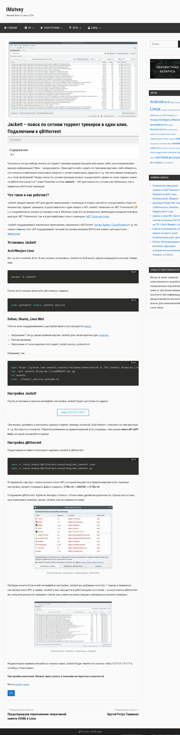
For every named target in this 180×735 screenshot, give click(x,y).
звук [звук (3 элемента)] (166, 139)
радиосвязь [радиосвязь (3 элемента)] (162, 152)
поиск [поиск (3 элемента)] (153, 152)
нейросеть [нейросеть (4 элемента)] (155, 148)
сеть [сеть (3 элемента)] (152, 158)
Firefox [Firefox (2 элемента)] (177, 102)
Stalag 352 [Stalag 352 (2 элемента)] (159, 115)
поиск (26, 684)
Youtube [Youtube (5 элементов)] (154, 119)
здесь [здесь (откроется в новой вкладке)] (87, 326)
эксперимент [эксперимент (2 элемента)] (168, 163)
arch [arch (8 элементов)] (167, 102)
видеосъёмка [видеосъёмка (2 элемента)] (165, 134)
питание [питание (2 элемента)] (171, 148)
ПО (11, 693)
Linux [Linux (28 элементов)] (155, 109)
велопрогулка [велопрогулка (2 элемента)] (172, 130)
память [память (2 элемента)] (165, 148)
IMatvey (15, 9)
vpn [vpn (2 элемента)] (175, 115)
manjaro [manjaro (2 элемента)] (164, 110)
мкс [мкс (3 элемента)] (169, 143)
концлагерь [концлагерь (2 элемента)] (154, 144)
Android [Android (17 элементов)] (156, 101)
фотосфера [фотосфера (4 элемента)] (156, 162)
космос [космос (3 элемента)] (163, 143)
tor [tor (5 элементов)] (164, 115)
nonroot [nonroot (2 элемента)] (170, 110)
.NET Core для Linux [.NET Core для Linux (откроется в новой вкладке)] (97, 216)
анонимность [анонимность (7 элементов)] (159, 124)
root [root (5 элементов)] (152, 115)
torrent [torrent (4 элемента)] (170, 115)
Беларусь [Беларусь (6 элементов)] (165, 119)
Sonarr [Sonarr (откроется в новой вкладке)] (98, 224)
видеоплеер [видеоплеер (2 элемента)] (154, 134)
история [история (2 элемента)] (172, 139)
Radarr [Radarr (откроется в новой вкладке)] (106, 224)
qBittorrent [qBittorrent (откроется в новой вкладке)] (14, 233)
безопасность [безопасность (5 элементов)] (158, 129)
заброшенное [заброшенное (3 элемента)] (156, 139)
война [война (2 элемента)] (173, 134)
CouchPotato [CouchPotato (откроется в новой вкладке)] (119, 224)
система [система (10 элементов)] (161, 157)
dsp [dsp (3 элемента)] (172, 102)
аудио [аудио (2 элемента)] (170, 125)
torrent (18, 684)
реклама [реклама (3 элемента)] (172, 152)
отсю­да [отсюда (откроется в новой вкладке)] (103, 335)
